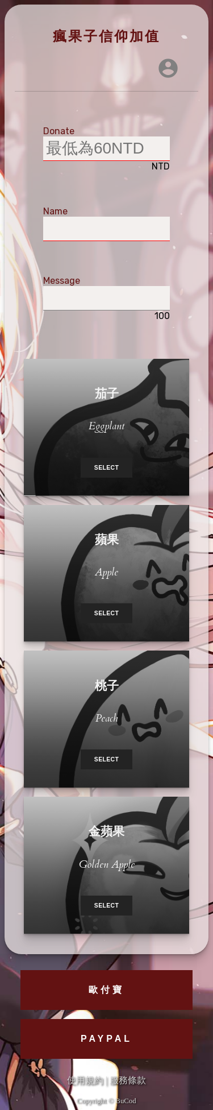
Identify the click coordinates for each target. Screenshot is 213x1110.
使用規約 (85, 1080)
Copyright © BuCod (106, 1101)
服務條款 (128, 1080)
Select (106, 468)
